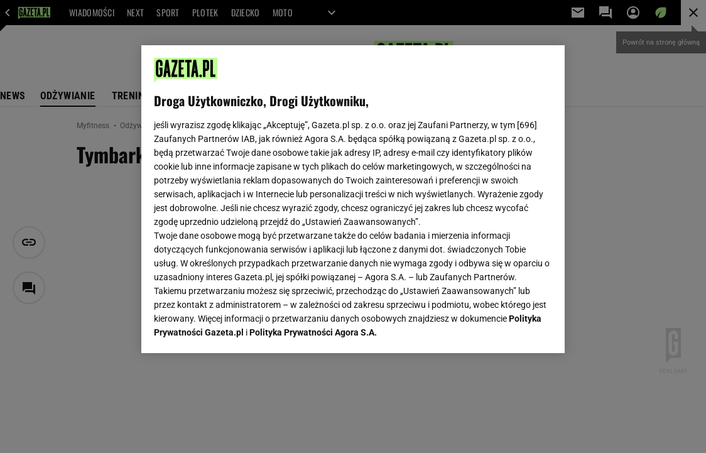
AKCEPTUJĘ (509, 329)
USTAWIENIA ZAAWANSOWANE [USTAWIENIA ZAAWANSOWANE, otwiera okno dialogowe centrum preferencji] (236, 328)
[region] (353, 199)
